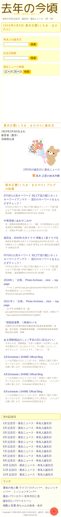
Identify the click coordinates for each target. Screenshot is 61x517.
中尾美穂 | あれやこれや (18, 220)
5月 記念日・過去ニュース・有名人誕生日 (27, 441)
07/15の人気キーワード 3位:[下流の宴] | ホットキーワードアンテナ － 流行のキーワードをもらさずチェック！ (32, 259)
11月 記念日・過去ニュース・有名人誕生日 (28, 469)
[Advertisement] (30, 100)
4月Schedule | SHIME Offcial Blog (23, 374)
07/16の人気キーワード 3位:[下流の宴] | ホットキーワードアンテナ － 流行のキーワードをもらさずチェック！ (32, 199)
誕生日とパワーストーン (17, 500)
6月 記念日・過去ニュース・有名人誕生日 (27, 446)
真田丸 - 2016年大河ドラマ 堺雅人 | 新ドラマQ (31, 237)
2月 (46, 19)
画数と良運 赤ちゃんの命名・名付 (22, 505)
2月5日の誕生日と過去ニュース (41, 169)
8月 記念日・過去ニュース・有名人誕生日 (27, 455)
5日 (51, 19)
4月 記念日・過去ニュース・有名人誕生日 (27, 437)
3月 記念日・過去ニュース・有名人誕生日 (27, 432)
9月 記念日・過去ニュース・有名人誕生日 (27, 460)
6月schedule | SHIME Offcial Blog (23, 391)
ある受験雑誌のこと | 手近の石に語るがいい (29, 339)
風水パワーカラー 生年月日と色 (21, 496)
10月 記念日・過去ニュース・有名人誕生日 (28, 465)
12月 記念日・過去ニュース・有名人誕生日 (28, 474)
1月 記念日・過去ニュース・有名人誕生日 (27, 423)
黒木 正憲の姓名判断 (46, 175)
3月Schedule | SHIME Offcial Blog (23, 357)
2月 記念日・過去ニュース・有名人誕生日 (27, 427)
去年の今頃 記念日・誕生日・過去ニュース (22, 19)
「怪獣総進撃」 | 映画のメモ (20, 322)
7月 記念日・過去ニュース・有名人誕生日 (27, 451)
